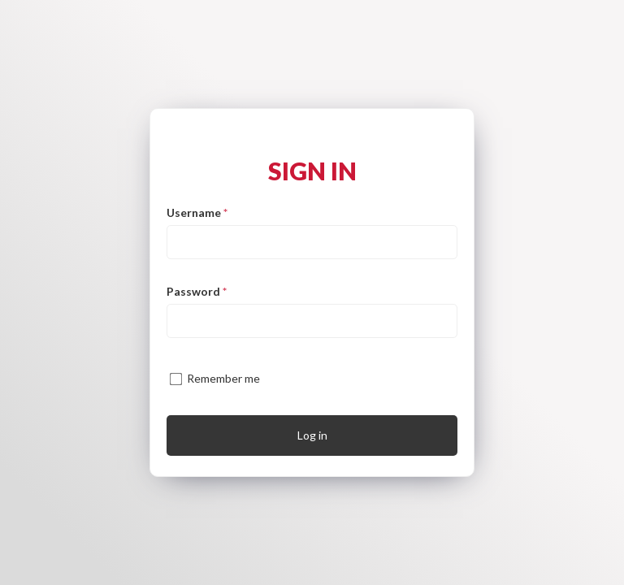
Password (197, 291)
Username (197, 212)
